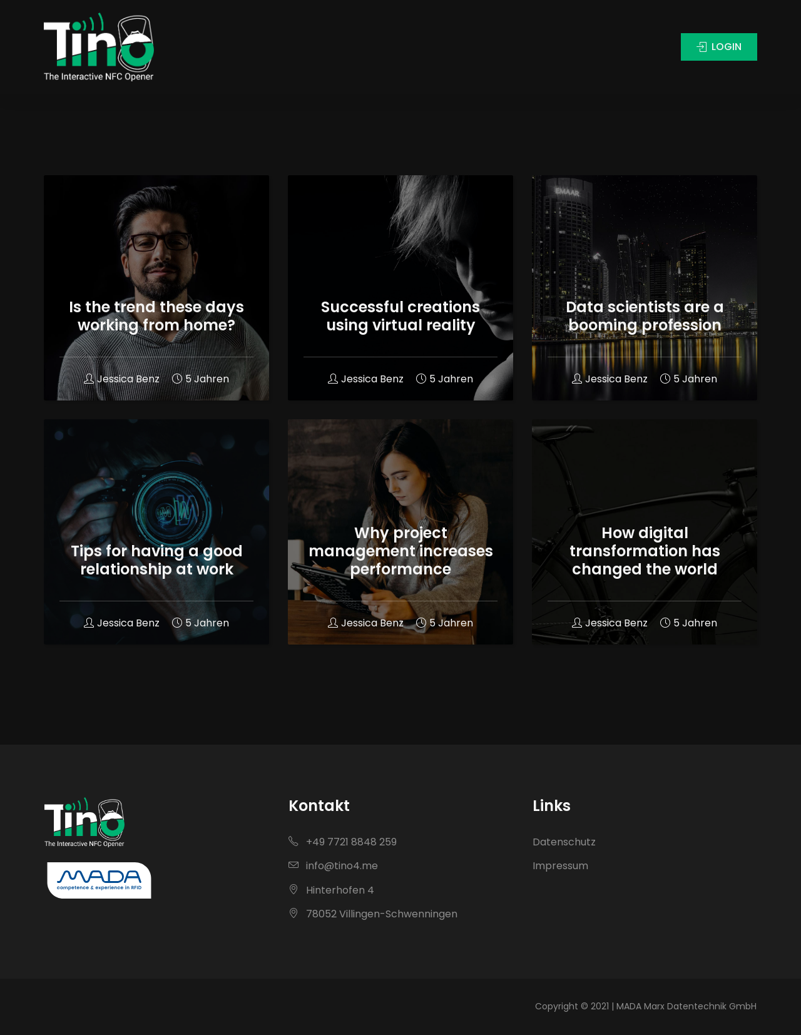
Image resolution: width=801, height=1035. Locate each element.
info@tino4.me (333, 866)
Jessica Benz (122, 379)
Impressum (560, 866)
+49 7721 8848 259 (342, 842)
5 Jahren (200, 379)
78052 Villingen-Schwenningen (372, 914)
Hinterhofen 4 (331, 890)
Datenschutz (564, 842)
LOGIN (734, 46)
